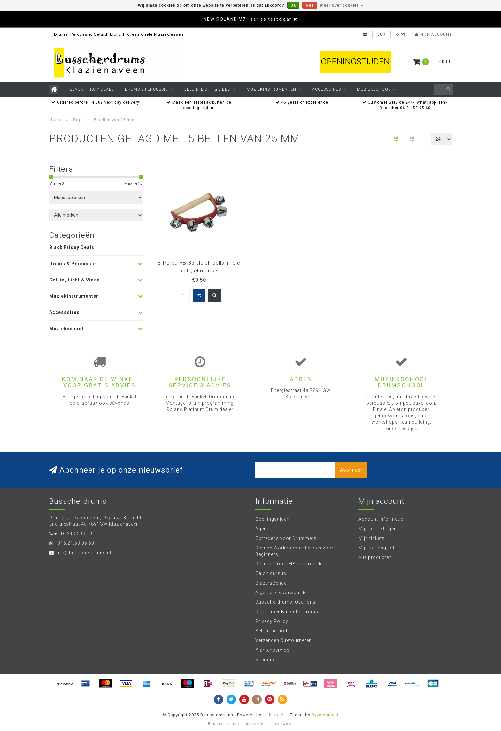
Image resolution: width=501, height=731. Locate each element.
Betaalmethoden (274, 630)
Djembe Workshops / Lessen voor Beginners (294, 551)
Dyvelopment (325, 714)
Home (55, 119)
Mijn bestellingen (377, 528)
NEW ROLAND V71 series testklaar (248, 19)
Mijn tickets (371, 538)
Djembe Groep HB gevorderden (290, 563)
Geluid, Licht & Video (207, 89)
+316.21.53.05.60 (74, 533)
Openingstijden (272, 519)
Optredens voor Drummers (286, 538)
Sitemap (264, 659)
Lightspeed (274, 714)
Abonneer (351, 470)
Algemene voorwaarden (282, 592)
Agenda (264, 528)
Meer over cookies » (341, 5)
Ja (293, 5)
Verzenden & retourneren (283, 640)
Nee (310, 5)
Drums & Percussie (146, 89)
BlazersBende (271, 583)
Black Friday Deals (92, 89)
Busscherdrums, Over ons (285, 602)
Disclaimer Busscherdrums (286, 611)
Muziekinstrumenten (271, 89)
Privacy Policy (271, 621)
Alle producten (375, 557)
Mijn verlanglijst (376, 547)
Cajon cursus (270, 573)
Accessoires (326, 89)
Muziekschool (373, 89)
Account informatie (380, 519)
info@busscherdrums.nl (83, 552)
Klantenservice (272, 650)
